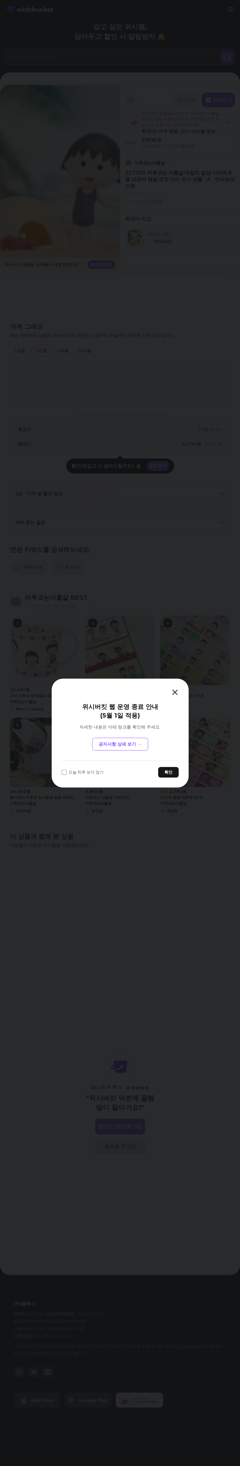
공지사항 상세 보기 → (120, 744)
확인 (168, 772)
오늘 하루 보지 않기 (83, 772)
